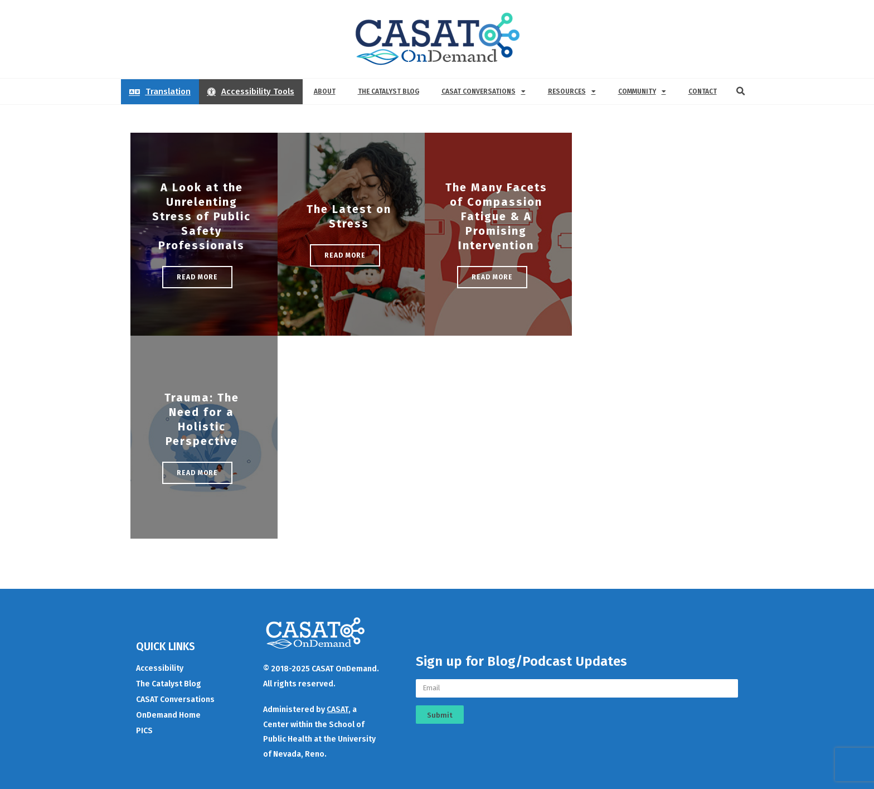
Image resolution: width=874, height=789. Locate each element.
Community (642, 91)
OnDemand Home (168, 715)
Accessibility (159, 668)
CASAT (337, 709)
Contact (702, 91)
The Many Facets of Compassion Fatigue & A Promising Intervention (496, 216)
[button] (741, 91)
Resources (572, 91)
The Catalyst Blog (388, 91)
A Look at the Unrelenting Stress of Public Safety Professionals (201, 216)
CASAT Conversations (483, 91)
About (325, 91)
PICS (144, 730)
